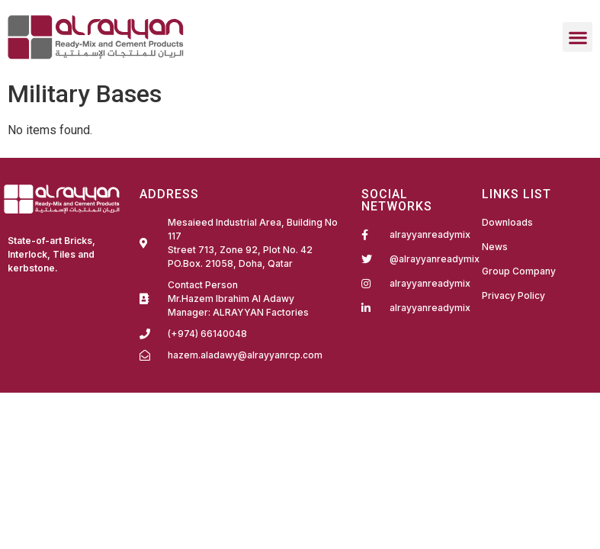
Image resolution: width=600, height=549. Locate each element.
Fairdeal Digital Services (48, 294)
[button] (577, 37)
